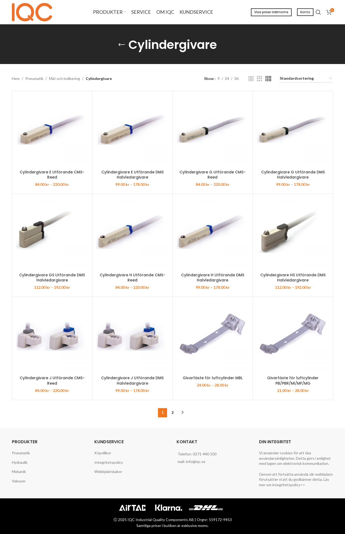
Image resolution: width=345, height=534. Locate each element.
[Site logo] (33, 11)
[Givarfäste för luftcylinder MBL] (213, 337)
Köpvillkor (102, 453)
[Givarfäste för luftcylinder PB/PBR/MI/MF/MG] (293, 337)
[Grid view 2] (251, 78)
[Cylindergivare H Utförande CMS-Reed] (132, 234)
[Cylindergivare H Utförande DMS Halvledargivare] (213, 234)
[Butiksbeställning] (306, 79)
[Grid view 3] (259, 78)
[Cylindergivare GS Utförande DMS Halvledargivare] (52, 234)
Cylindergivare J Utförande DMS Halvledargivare (132, 380)
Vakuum (18, 481)
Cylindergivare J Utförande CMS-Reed (52, 380)
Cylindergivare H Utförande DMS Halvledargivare (212, 277)
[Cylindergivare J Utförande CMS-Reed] (52, 337)
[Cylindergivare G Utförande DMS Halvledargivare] (293, 131)
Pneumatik (34, 78)
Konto (305, 12)
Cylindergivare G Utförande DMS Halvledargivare (293, 174)
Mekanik (19, 471)
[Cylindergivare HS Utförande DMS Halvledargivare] (293, 234)
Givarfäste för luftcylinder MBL (213, 378)
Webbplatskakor (108, 471)
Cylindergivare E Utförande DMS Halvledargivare (132, 174)
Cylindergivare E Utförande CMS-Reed (52, 174)
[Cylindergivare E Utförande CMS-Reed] (52, 131)
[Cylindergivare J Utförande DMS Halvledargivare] (132, 337)
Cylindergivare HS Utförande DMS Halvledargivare (293, 277)
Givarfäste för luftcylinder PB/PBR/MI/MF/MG (293, 380)
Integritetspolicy (108, 462)
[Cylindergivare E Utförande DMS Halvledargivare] (132, 131)
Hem (16, 78)
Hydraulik (19, 462)
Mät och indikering (64, 78)
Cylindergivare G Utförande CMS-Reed (213, 174)
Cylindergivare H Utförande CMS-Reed (132, 277)
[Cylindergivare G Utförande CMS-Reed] (213, 131)
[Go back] (121, 44)
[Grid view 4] (268, 78)
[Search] (318, 12)
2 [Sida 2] (172, 412)
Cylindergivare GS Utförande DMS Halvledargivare (52, 277)
